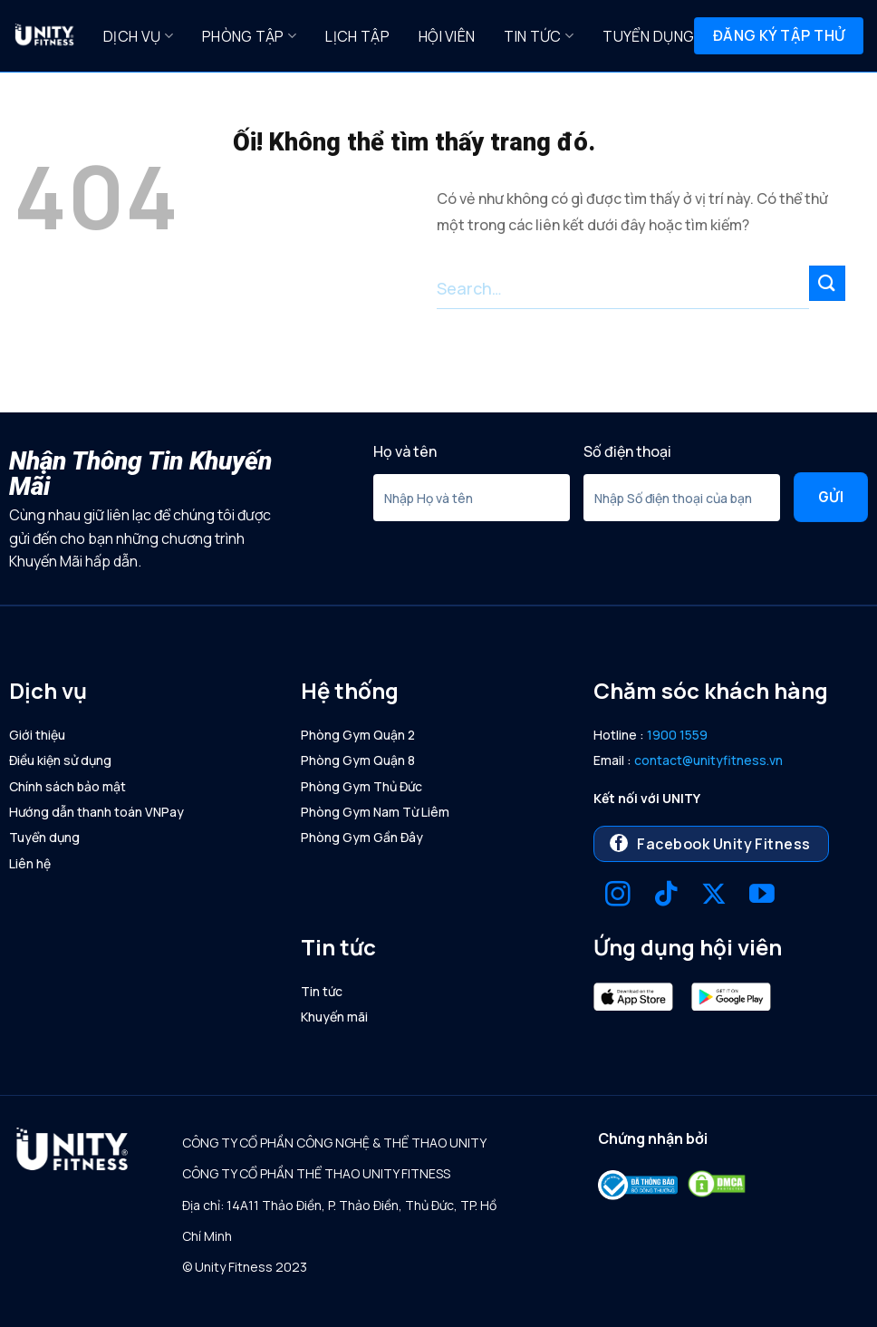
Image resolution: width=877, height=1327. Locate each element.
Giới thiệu (37, 734)
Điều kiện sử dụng (60, 760)
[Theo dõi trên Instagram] (618, 896)
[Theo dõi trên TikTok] (666, 896)
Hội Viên (447, 36)
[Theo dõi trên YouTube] (762, 896)
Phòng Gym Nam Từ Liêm (375, 811)
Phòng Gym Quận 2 (358, 734)
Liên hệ (30, 863)
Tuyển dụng (648, 36)
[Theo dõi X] (714, 896)
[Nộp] (827, 283)
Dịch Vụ (138, 36)
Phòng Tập (249, 36)
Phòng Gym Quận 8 (358, 760)
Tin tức (538, 36)
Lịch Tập (357, 36)
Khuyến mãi (334, 1016)
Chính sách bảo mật (67, 786)
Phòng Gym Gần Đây (362, 837)
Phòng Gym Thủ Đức (361, 786)
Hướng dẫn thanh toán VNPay (96, 811)
